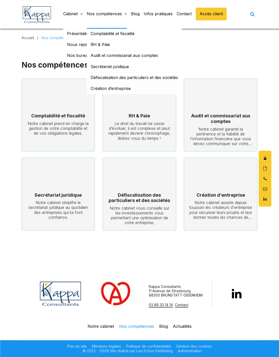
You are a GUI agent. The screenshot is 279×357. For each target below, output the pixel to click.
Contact (181, 305)
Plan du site (77, 346)
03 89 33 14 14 (161, 305)
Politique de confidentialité (148, 346)
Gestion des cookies (194, 346)
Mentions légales (106, 346)
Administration (190, 351)
